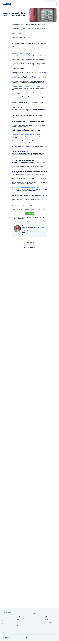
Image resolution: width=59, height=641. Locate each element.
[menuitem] (47, 1)
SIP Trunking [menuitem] (18, 613)
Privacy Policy (54, 637)
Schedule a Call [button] (51, 3)
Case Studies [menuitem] (47, 615)
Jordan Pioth (25, 225)
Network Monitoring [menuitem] (20, 623)
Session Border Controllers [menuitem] (35, 613)
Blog (9, 10)
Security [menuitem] (18, 625)
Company (41, 3)
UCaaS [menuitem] (18, 612)
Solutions (24, 3)
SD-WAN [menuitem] (18, 619)
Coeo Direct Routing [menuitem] (20, 616)
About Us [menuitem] (46, 612)
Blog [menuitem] (31, 619)
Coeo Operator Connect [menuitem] (20, 615)
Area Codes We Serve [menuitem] (48, 622)
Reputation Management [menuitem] (20, 628)
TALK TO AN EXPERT (29, 213)
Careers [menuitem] (46, 616)
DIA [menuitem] (17, 622)
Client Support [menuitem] (47, 619)
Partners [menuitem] (46, 613)
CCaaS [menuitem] (18, 626)
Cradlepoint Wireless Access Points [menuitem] (36, 615)
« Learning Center (5, 10)
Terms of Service (50, 637)
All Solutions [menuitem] (18, 631)
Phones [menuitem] (32, 612)
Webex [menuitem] (18, 629)
